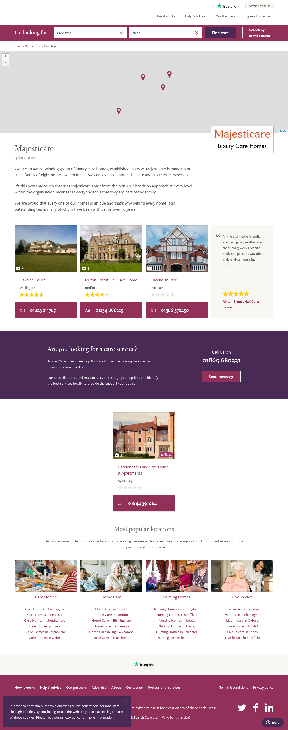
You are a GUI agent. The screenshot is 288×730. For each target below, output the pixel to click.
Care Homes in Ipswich (46, 626)
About (116, 687)
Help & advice (50, 687)
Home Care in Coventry (111, 626)
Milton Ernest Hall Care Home (111, 280)
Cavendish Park (164, 280)
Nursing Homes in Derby (177, 626)
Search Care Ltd (146, 717)
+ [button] (5, 57)
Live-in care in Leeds (242, 631)
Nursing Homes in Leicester (176, 631)
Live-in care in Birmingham (242, 614)
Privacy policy (263, 687)
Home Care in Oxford (111, 608)
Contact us (134, 687)
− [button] (5, 63)
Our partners (76, 687)
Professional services (164, 687)
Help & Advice (195, 16)
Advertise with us (259, 5)
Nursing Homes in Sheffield (176, 614)
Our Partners (225, 16)
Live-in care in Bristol (242, 626)
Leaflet (283, 131)
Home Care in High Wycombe (111, 631)
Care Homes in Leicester (45, 614)
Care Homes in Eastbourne (46, 631)
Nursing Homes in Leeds (177, 620)
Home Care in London (111, 614)
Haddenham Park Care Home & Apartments (143, 470)
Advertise (99, 687)
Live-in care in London (242, 608)
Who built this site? (176, 717)
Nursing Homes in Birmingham (177, 608)
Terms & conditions (233, 687)
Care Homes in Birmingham (45, 608)
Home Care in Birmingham (111, 620)
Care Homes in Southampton (45, 620)
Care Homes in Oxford (45, 637)
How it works (165, 16)
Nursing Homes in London (176, 637)
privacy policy (70, 717)
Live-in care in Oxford (242, 620)
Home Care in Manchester (111, 637)
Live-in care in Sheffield (242, 637)
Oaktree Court (32, 280)
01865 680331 (221, 359)
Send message (221, 376)
